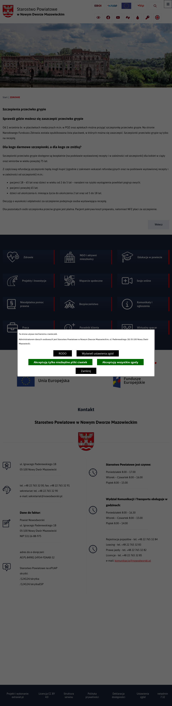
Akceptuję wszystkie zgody (120, 362)
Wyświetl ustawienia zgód (97, 353)
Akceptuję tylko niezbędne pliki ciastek (60, 362)
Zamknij (86, 371)
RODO (63, 353)
